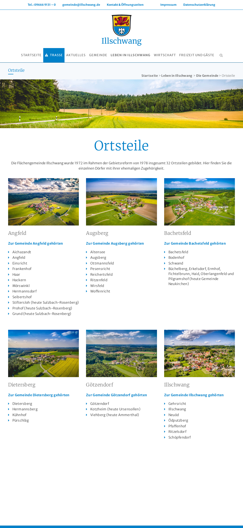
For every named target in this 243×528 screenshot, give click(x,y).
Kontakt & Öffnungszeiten (125, 4)
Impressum (168, 4)
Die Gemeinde (207, 76)
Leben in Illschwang (176, 76)
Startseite (149, 76)
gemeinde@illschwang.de (81, 4)
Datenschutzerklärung (199, 4)
